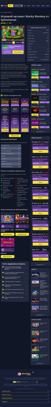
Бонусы (38, 5)
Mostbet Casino (36, 234)
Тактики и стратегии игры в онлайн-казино (44, 355)
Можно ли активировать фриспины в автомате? (14, 293)
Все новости (40, 315)
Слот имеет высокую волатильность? (14, 289)
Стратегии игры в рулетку (43, 331)
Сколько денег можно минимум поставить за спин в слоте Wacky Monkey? (13, 268)
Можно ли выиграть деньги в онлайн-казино (44, 339)
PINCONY (24, 130)
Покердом (42, 69)
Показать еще (15, 135)
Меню (10, 5)
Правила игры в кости (43, 347)
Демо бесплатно (5, 105)
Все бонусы (40, 264)
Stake (40, 81)
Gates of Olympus (15, 109)
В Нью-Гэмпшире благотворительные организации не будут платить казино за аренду (44, 292)
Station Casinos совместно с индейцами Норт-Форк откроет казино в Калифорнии (44, 274)
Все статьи (40, 363)
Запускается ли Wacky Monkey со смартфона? (13, 285)
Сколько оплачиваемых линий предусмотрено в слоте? (12, 277)
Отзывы (43, 5)
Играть (35, 77)
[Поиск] (21, 5)
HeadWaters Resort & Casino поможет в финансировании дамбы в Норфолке (44, 308)
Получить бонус (18, 52)
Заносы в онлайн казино (43, 323)
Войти (48, 5)
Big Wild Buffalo (20, 229)
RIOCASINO (15, 130)
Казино (28, 5)
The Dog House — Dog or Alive (7, 230)
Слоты (33, 5)
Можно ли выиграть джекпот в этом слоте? (14, 298)
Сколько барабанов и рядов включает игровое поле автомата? (14, 273)
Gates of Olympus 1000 (25, 109)
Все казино (40, 131)
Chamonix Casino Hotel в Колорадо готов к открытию (43, 299)
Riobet (34, 156)
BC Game (41, 119)
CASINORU (5, 130)
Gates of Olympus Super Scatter (5, 109)
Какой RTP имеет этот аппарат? (12, 281)
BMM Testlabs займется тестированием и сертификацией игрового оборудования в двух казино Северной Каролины (44, 284)
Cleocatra (3, 253)
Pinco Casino (42, 94)
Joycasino (34, 218)
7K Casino (42, 106)
